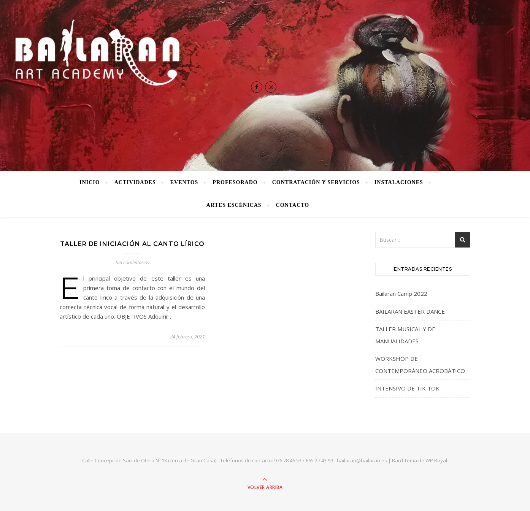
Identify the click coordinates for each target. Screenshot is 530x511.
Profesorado (235, 182)
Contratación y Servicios (316, 182)
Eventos (184, 182)
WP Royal (436, 460)
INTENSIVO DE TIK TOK (407, 388)
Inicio (89, 182)
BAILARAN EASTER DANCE (410, 311)
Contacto (292, 205)
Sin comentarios (132, 262)
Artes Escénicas (234, 205)
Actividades (135, 182)
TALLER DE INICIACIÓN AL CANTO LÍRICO (132, 244)
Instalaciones (398, 182)
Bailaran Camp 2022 (401, 293)
